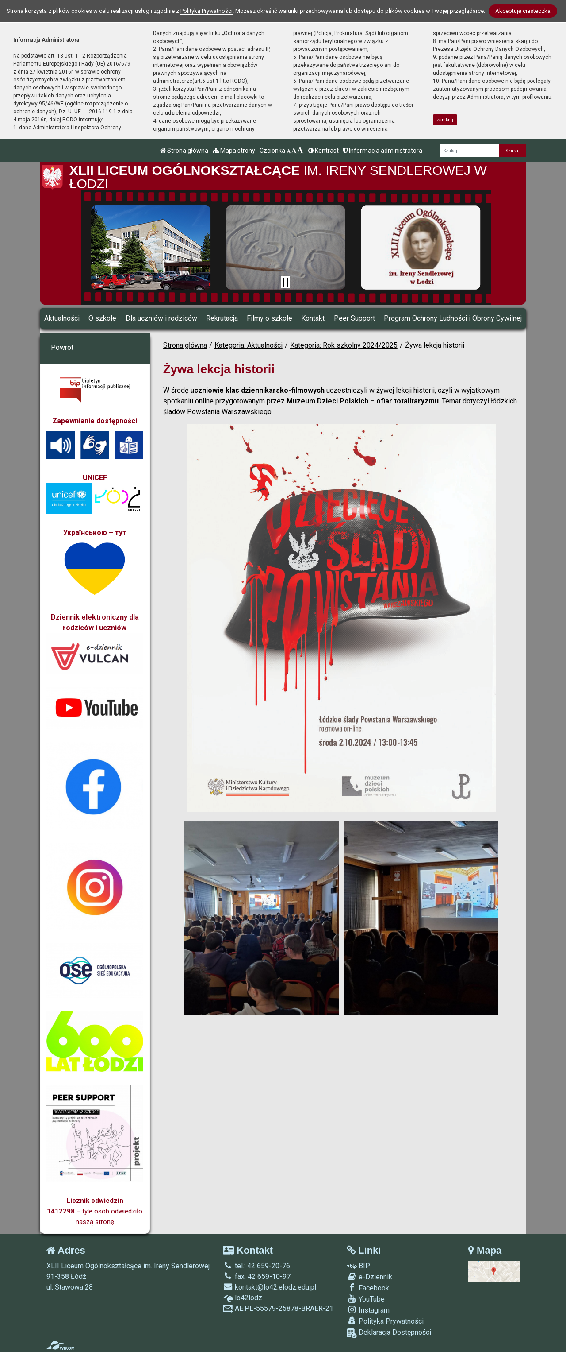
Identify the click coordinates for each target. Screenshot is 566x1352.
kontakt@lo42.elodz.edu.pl (269, 1287)
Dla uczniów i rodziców (161, 318)
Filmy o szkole (269, 318)
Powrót (62, 347)
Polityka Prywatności (385, 1321)
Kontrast (323, 150)
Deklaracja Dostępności (389, 1333)
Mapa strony (234, 150)
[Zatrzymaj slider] (285, 282)
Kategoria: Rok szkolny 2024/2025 (344, 345)
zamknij (444, 119)
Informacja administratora (382, 150)
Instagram (368, 1310)
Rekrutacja (222, 318)
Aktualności (62, 318)
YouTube (366, 1298)
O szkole (102, 318)
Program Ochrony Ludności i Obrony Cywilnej (453, 318)
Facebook (368, 1287)
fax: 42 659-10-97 (257, 1276)
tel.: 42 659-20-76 (256, 1266)
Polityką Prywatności (206, 11)
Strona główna (184, 150)
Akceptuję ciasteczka (523, 11)
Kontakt (313, 318)
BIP (358, 1266)
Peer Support (354, 318)
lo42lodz (242, 1298)
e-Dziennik (369, 1276)
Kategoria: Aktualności (248, 345)
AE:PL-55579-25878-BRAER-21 (278, 1308)
